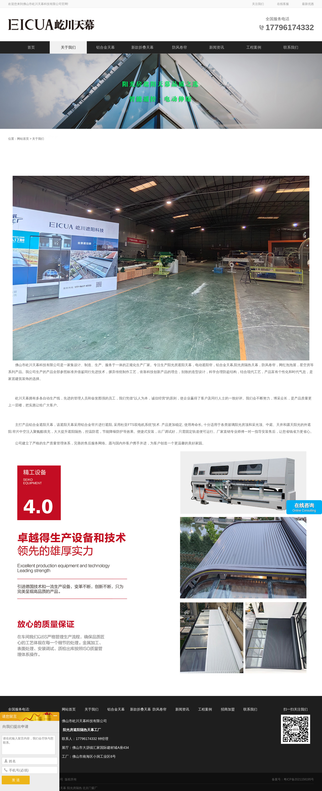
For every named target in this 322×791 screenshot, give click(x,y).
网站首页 (23, 138)
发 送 (16, 780)
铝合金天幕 (105, 47)
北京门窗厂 (90, 788)
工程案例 (253, 47)
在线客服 (283, 4)
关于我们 (68, 47)
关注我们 (258, 4)
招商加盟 (228, 709)
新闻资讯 (216, 47)
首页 (31, 47)
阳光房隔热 (74, 788)
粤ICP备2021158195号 (299, 779)
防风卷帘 (179, 47)
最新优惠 (308, 4)
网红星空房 (49, 158)
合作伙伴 (21, 158)
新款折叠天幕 (142, 47)
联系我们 (290, 47)
